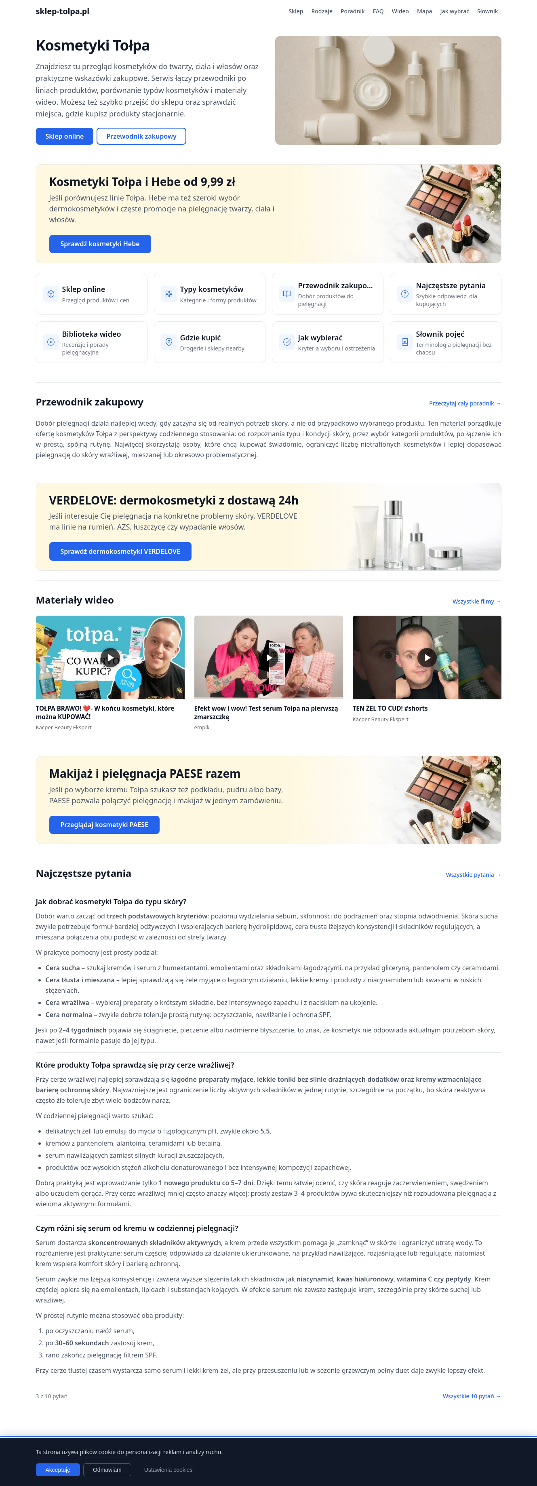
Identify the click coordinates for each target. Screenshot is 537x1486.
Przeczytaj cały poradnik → (465, 403)
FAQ (378, 11)
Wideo (400, 11)
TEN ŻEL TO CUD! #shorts (390, 708)
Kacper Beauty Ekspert (64, 727)
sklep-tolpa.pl (63, 11)
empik (202, 727)
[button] (110, 657)
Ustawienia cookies (168, 1470)
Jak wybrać (454, 11)
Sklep (296, 11)
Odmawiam (107, 1470)
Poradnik (353, 11)
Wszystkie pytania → (473, 874)
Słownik (487, 11)
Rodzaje (322, 11)
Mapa (424, 11)
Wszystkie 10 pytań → (472, 1396)
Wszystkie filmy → (477, 601)
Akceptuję (58, 1470)
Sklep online (65, 136)
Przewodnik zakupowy (141, 136)
